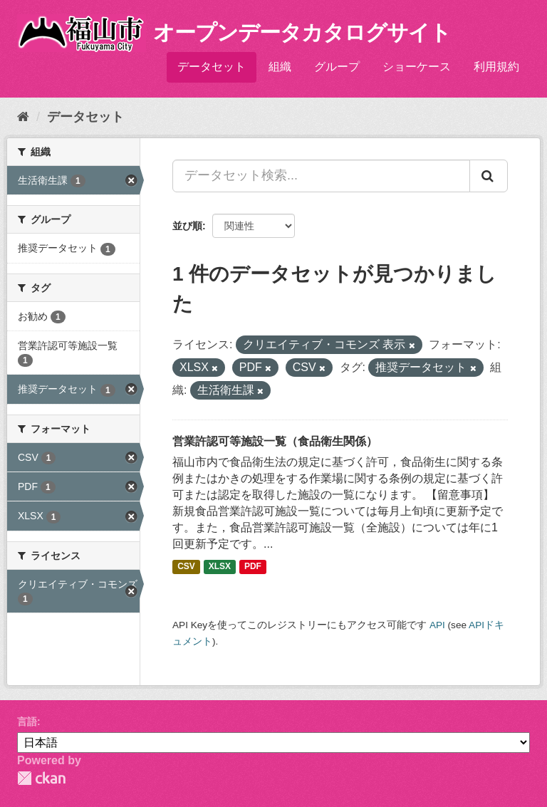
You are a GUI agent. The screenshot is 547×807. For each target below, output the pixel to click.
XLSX (220, 566)
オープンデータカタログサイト (302, 32)
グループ (337, 67)
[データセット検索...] (321, 176)
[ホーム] (23, 117)
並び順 (187, 225)
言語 (27, 721)
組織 (280, 67)
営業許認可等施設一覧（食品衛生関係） (274, 441)
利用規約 (496, 67)
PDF (252, 566)
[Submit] (488, 176)
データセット (211, 67)
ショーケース (416, 67)
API (437, 625)
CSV (186, 566)
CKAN (41, 778)
